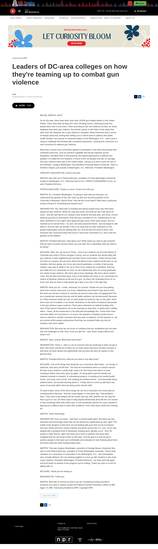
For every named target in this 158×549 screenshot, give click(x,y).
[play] (13, 16)
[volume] (19, 16)
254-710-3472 (92, 528)
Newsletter (96, 23)
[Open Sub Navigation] (23, 23)
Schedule (64, 23)
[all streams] (140, 16)
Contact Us (61, 528)
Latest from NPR (34, 23)
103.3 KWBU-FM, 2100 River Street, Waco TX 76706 (70, 534)
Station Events (78, 23)
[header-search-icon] (131, 6)
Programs (49, 23)
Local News (15, 23)
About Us (130, 23)
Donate (142, 6)
